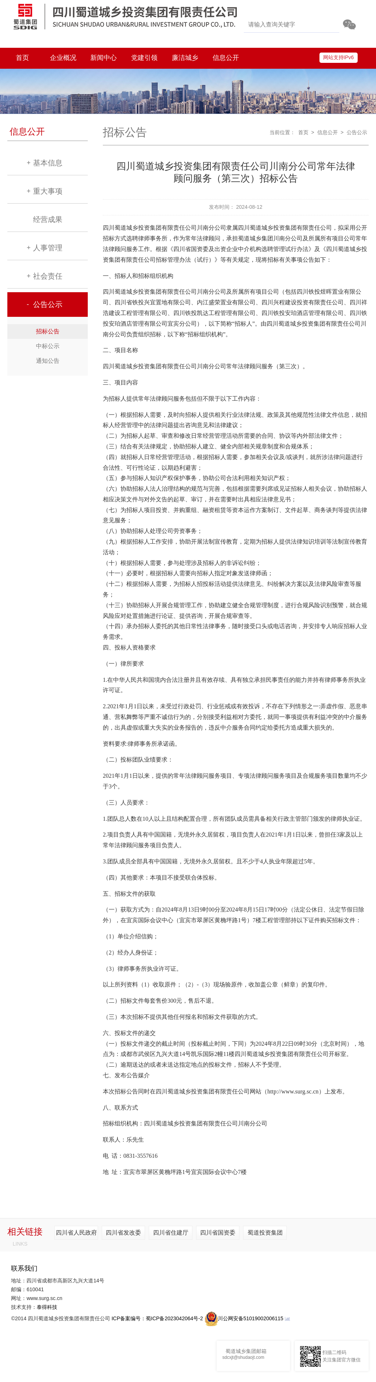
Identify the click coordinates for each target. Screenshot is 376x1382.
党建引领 (144, 57)
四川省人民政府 (76, 1232)
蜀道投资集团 (265, 1232)
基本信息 (47, 163)
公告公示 (47, 304)
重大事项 (47, 191)
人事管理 (47, 248)
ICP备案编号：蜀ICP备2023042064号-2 (157, 1318)
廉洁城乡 (185, 57)
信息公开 (226, 57)
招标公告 (47, 331)
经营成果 (47, 219)
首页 (22, 57)
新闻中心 (103, 57)
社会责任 (47, 276)
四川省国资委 (217, 1232)
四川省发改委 (123, 1232)
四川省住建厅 (170, 1232)
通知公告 (47, 361)
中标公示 (47, 346)
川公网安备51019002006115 (244, 1318)
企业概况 (63, 57)
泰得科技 (47, 1307)
